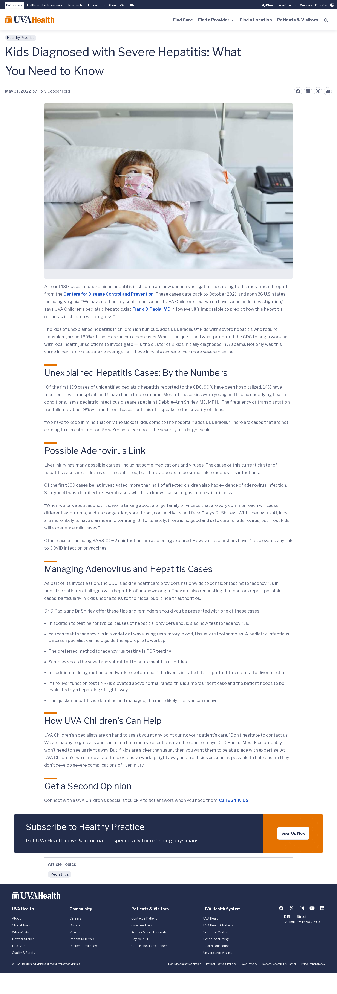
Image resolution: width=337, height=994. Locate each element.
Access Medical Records (149, 932)
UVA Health (211, 918)
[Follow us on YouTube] (312, 908)
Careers (306, 5)
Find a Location (256, 20)
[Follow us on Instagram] (301, 908)
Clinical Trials (21, 925)
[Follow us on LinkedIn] (322, 908)
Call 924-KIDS (233, 800)
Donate (321, 5)
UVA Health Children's (218, 925)
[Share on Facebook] (298, 91)
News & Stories (23, 939)
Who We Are (21, 932)
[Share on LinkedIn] (308, 91)
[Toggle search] (326, 21)
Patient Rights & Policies (221, 963)
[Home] (29, 19)
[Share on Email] (328, 91)
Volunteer (77, 932)
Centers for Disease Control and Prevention (108, 294)
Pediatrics (59, 874)
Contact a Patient (144, 918)
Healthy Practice (21, 38)
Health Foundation (216, 946)
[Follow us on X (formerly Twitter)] (291, 908)
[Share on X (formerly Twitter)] (318, 91)
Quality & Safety (23, 952)
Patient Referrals (82, 939)
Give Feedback (142, 925)
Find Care (183, 20)
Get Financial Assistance (149, 946)
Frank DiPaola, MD (151, 309)
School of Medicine (217, 932)
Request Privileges (83, 946)
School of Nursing (216, 939)
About (16, 918)
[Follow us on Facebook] (281, 908)
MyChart (268, 5)
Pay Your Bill (140, 939)
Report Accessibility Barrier (279, 963)
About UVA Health (121, 5)
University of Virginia (217, 952)
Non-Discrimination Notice (184, 963)
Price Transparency (313, 963)
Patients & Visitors (297, 20)
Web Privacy (249, 963)
